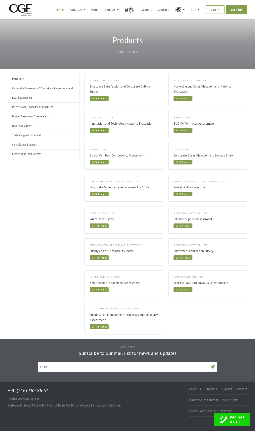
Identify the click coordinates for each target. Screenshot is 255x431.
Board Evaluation (22, 97)
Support (146, 10)
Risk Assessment (22, 126)
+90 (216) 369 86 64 (28, 390)
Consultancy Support (24, 144)
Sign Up (236, 10)
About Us (76, 10)
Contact (163, 10)
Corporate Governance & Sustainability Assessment (42, 88)
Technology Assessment (26, 135)
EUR (193, 10)
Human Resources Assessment (30, 116)
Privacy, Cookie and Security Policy (210, 411)
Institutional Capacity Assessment (33, 107)
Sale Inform (230, 400)
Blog (94, 10)
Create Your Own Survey (26, 154)
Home (60, 10)
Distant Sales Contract (203, 400)
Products (110, 10)
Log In (215, 10)
